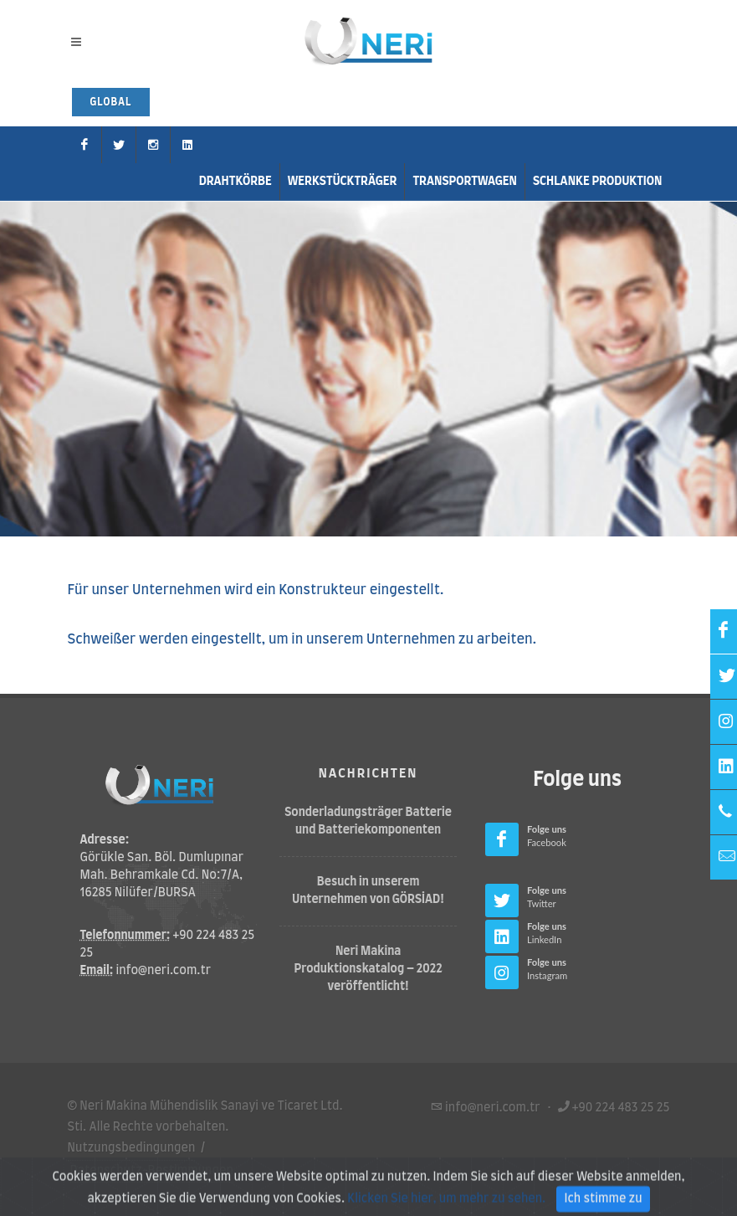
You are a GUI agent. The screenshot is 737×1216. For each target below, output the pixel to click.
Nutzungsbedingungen (132, 1148)
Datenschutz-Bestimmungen (151, 1171)
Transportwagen (464, 181)
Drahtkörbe (235, 181)
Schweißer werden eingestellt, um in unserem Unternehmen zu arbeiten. (302, 639)
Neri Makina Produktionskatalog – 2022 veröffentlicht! (368, 969)
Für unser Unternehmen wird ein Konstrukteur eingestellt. (256, 590)
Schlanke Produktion (598, 181)
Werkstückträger (342, 181)
